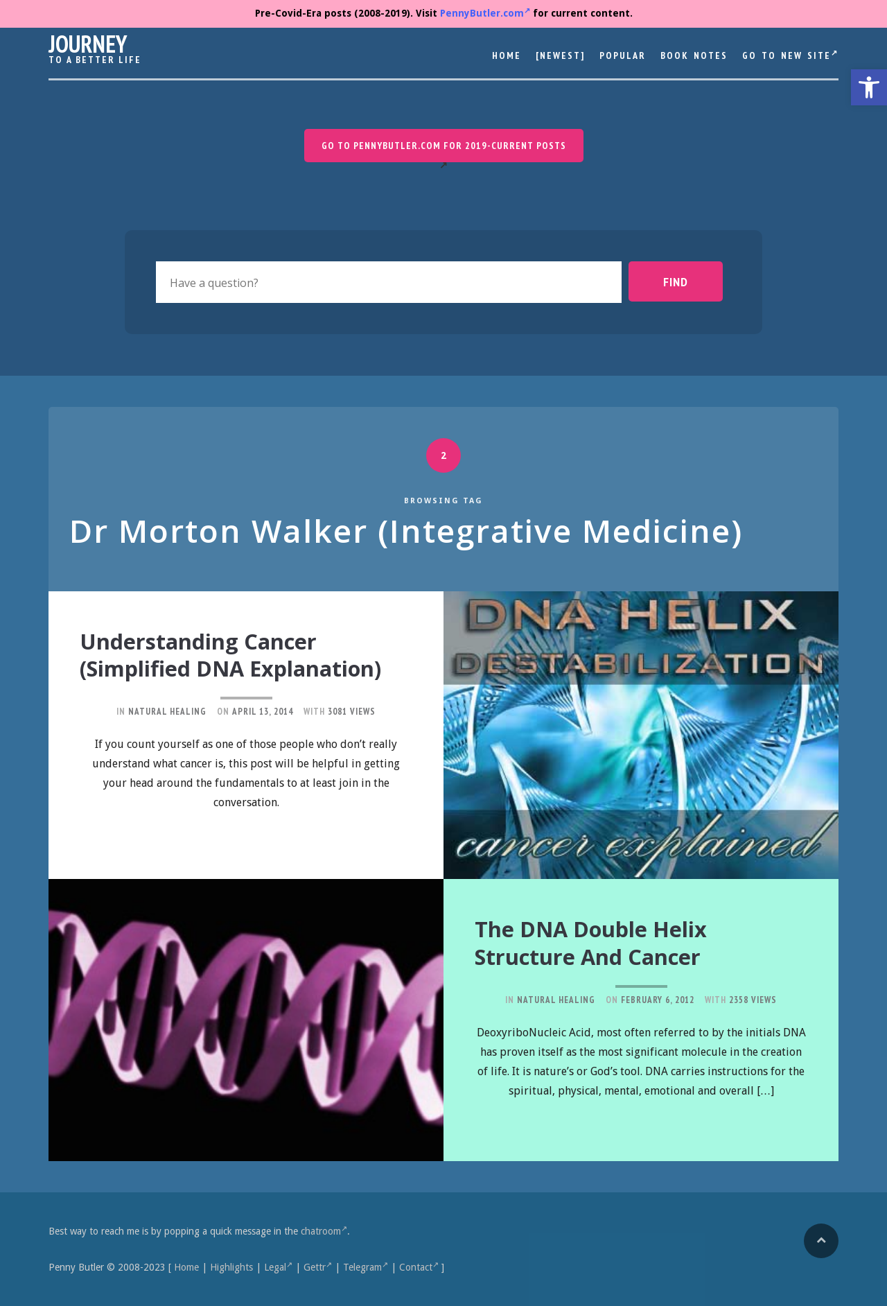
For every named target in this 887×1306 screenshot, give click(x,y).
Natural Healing (167, 736)
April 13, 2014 (262, 736)
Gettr (318, 1267)
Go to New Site (790, 55)
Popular (622, 55)
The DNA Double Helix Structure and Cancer (606, 941)
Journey (88, 43)
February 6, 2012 (657, 998)
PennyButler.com (485, 13)
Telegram (365, 1267)
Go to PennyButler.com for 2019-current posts (444, 145)
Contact (419, 1267)
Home (506, 55)
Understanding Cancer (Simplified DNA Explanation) (215, 667)
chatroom (324, 1231)
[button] (869, 87)
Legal (278, 1267)
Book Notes (694, 55)
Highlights (231, 1267)
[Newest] (560, 55)
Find (687, 281)
